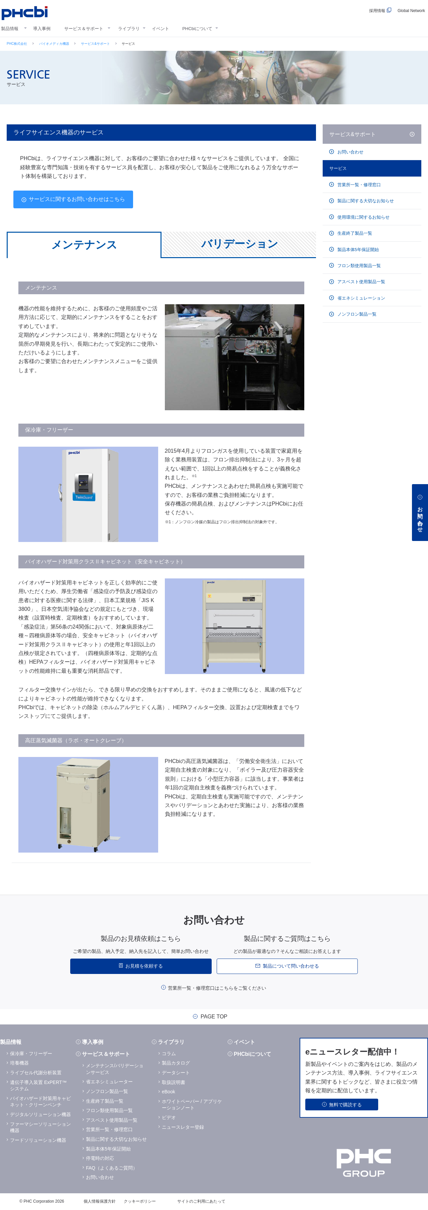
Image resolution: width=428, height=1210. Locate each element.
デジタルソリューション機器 (40, 1114)
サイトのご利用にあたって (201, 1201)
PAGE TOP (214, 1016)
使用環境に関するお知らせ (363, 217)
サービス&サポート (95, 43)
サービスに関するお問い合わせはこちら (77, 199)
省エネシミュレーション (360, 298)
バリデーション (239, 244)
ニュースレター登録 (183, 1127)
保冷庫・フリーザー (31, 1053)
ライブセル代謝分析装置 (36, 1072)
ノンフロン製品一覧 (356, 314)
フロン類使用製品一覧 (358, 265)
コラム (169, 1053)
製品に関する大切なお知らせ (365, 200)
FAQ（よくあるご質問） (111, 1168)
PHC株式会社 (17, 43)
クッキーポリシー (140, 1201)
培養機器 (19, 1063)
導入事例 (41, 28)
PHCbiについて (197, 28)
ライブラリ (129, 28)
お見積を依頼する (144, 966)
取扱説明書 (173, 1082)
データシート (176, 1072)
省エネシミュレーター (109, 1081)
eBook (168, 1091)
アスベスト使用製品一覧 (360, 281)
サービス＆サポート (83, 28)
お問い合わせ (349, 151)
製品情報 (9, 28)
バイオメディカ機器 (54, 43)
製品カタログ (176, 1063)
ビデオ (169, 1117)
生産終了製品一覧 (354, 233)
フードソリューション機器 (38, 1140)
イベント (160, 28)
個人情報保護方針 (100, 1201)
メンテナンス (84, 245)
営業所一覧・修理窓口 (358, 184)
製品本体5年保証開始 (357, 249)
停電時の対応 (100, 1158)
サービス (338, 168)
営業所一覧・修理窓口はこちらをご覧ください (217, 988)
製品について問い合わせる (291, 966)
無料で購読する (345, 1104)
